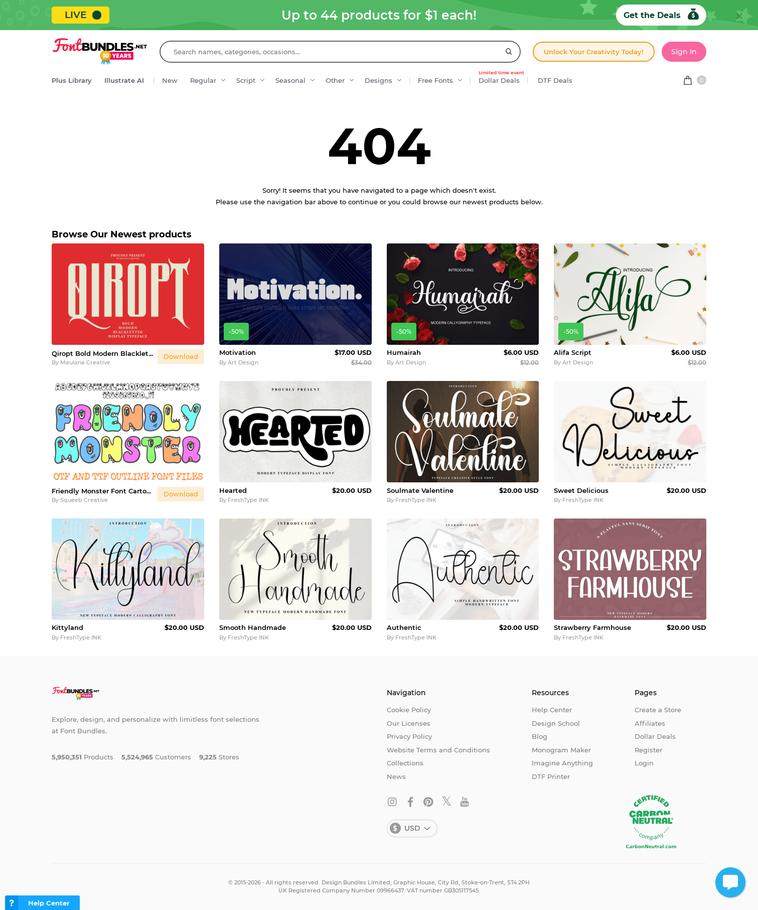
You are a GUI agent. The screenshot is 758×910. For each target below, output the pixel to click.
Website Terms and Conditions (438, 750)
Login (644, 763)
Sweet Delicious (581, 490)
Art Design (243, 362)
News (396, 776)
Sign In (684, 51)
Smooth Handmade (252, 627)
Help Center (552, 710)
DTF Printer (551, 776)
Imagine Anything (562, 763)
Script (245, 80)
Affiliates (650, 723)
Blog (539, 736)
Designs (378, 80)
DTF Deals (555, 80)
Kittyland (67, 627)
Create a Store (658, 710)
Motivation (237, 352)
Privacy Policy (409, 736)
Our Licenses (408, 723)
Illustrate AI (124, 80)
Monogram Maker (561, 750)
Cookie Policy (409, 710)
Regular (203, 80)
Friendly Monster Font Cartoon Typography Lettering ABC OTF (103, 491)
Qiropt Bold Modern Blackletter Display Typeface (103, 353)
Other (335, 80)
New (170, 80)
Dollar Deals (501, 77)
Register (648, 750)
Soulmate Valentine (420, 490)
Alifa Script (572, 352)
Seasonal (290, 80)
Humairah (404, 352)
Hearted (233, 490)
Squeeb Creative (84, 499)
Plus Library (72, 80)
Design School (556, 723)
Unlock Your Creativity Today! (594, 52)
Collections (405, 763)
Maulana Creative (85, 362)
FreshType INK (248, 499)
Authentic (404, 627)
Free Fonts (435, 80)
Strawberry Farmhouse (592, 627)
